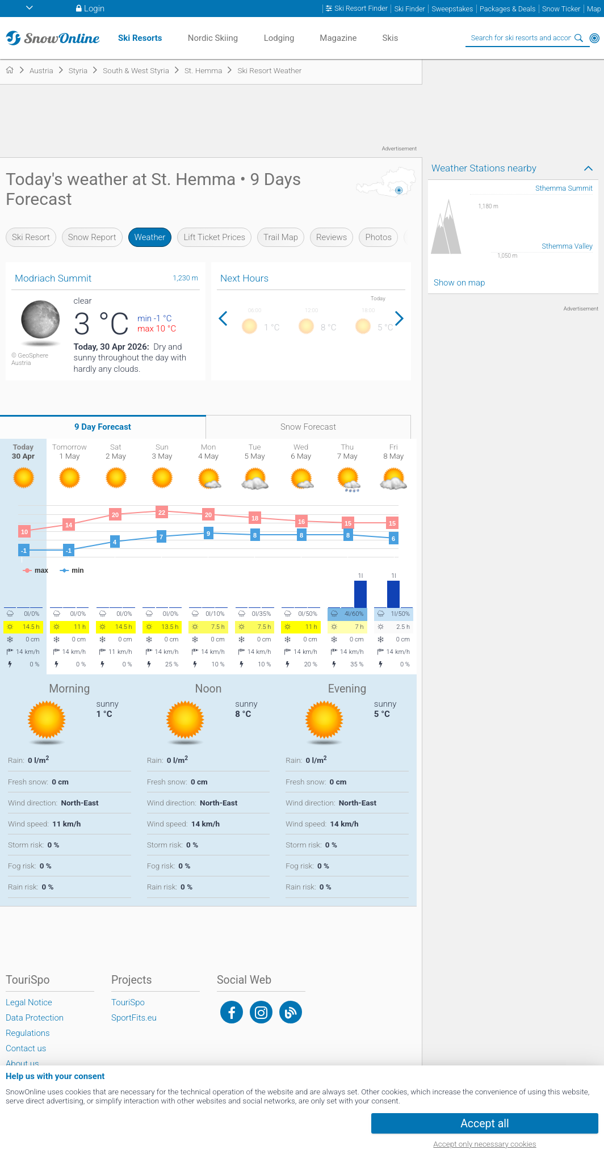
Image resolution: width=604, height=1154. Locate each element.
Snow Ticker (561, 9)
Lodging (279, 38)
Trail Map (280, 237)
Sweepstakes (452, 9)
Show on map (459, 283)
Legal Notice (29, 1002)
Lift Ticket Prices (214, 237)
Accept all (484, 1123)
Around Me (594, 38)
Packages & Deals (507, 9)
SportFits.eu (134, 1018)
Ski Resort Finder (361, 8)
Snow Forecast (308, 427)
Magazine (338, 38)
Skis (391, 38)
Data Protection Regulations (35, 1025)
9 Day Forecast (102, 427)
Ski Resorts (140, 38)
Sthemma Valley (567, 246)
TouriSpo (128, 1002)
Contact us (26, 1048)
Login (94, 8)
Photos (378, 237)
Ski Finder (410, 9)
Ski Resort (31, 237)
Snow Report (92, 237)
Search (578, 38)
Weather (150, 237)
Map (594, 9)
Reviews (331, 237)
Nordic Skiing (213, 38)
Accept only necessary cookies (484, 1143)
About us (22, 1064)
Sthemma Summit (564, 188)
